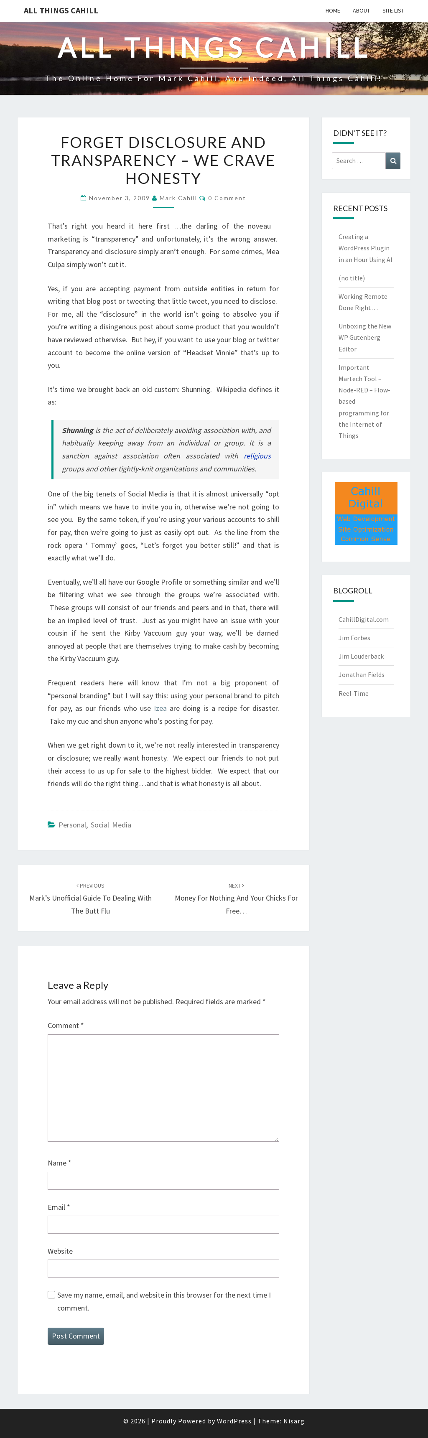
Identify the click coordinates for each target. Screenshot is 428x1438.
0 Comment (227, 197)
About (361, 10)
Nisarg (294, 1421)
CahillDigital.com (364, 619)
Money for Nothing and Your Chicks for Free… (236, 898)
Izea (160, 708)
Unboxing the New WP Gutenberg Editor (365, 337)
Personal (72, 825)
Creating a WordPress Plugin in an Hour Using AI (365, 247)
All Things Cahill (61, 10)
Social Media (111, 825)
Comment (66, 1025)
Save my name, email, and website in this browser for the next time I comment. (164, 1301)
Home (333, 10)
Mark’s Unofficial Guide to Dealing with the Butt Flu (90, 898)
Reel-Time (354, 693)
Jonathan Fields (362, 674)
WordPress (234, 1421)
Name (59, 1163)
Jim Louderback (361, 656)
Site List (393, 10)
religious (257, 456)
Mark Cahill (178, 197)
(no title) (352, 278)
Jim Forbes (354, 638)
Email (59, 1207)
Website (60, 1251)
